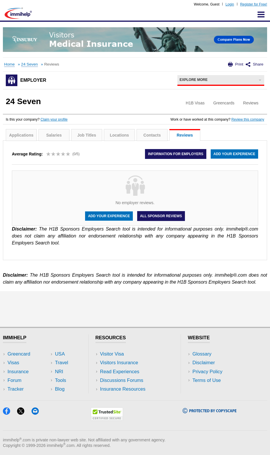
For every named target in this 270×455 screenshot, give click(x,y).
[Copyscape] (209, 411)
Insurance (18, 371)
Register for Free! (253, 4)
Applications (21, 135)
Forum (14, 380)
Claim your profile (54, 119)
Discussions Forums (122, 380)
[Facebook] (10, 413)
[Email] (38, 413)
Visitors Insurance (119, 362)
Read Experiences (119, 371)
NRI (59, 371)
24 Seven (29, 64)
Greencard (19, 354)
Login (229, 4)
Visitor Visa (112, 354)
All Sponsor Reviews (161, 216)
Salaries (54, 135)
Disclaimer (203, 362)
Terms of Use (206, 380)
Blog (60, 389)
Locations (119, 135)
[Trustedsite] (107, 419)
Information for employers (175, 154)
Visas (13, 362)
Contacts (152, 135)
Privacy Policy (207, 371)
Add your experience (234, 154)
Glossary (202, 354)
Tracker (16, 389)
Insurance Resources (123, 389)
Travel (61, 362)
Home (9, 64)
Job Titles (86, 135)
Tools (60, 380)
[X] (24, 413)
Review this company (248, 119)
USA (60, 354)
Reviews (185, 135)
